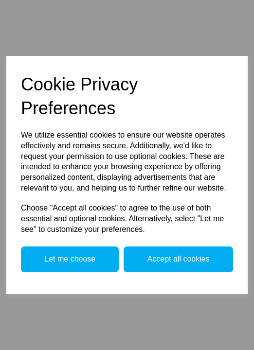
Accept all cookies (178, 259)
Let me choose (69, 259)
